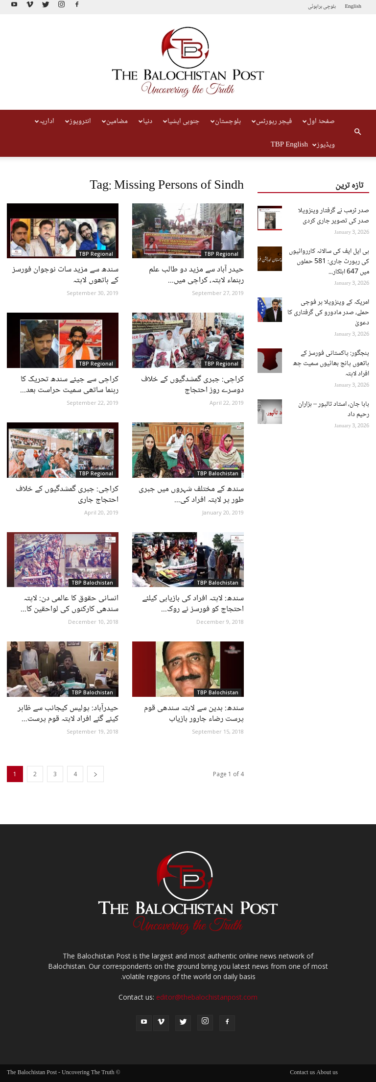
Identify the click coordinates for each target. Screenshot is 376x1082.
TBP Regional (96, 253)
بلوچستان (226, 121)
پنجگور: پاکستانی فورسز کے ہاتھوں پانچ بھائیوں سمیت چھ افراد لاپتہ (331, 363)
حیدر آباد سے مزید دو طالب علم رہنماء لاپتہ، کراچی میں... (196, 275)
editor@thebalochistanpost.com (207, 997)
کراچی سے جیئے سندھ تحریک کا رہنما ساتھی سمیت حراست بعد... (69, 384)
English (353, 6)
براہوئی (315, 6)
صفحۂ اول (319, 121)
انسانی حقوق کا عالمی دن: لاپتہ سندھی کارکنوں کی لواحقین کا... (69, 603)
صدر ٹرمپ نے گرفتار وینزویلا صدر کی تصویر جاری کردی (333, 216)
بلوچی (329, 6)
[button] (357, 133)
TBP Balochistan (217, 473)
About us (327, 1073)
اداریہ (44, 121)
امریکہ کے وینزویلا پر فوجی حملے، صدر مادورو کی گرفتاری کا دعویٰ (328, 312)
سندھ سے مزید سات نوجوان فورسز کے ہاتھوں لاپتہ (65, 275)
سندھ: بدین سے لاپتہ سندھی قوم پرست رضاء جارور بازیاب (194, 713)
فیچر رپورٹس (272, 121)
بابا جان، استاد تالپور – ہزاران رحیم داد (333, 409)
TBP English (289, 145)
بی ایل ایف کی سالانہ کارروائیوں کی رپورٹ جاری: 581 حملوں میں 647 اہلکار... (329, 262)
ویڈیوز (323, 145)
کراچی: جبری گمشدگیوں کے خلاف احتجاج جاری (67, 494)
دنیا (145, 121)
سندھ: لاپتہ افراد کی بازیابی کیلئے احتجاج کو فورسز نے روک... (193, 603)
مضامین (115, 121)
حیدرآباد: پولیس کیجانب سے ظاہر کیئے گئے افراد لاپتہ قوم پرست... (68, 713)
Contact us (302, 1073)
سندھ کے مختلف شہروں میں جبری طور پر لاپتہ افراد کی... (191, 494)
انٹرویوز (78, 121)
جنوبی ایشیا (181, 121)
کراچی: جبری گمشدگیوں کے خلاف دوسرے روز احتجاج (192, 384)
